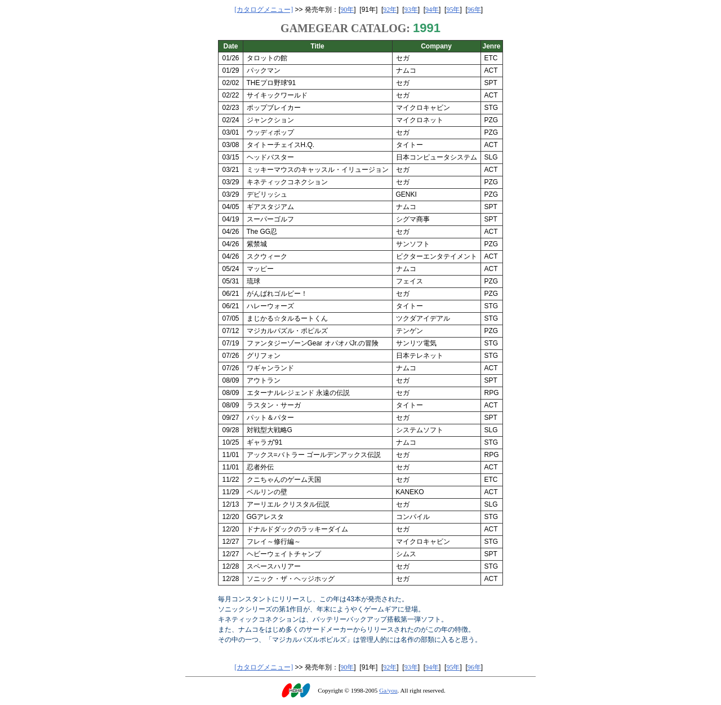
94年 (432, 10)
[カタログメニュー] (263, 10)
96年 (474, 10)
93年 (411, 10)
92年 (390, 10)
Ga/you (388, 690)
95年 (453, 10)
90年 (347, 10)
